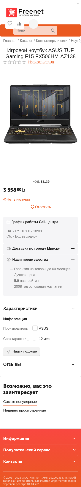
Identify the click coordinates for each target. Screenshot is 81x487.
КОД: (36, 181)
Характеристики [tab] (39, 308)
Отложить (40, 207)
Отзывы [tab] (39, 364)
